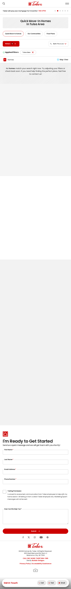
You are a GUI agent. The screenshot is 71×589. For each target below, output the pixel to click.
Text (51, 583)
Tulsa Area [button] (26, 52)
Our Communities (34, 34)
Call (41, 583)
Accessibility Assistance (41, 564)
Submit (35, 531)
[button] (3, 3)
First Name (8, 450)
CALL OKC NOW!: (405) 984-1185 (35, 558)
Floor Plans (51, 34)
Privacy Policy (25, 564)
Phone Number (10, 479)
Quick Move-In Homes (13, 34)
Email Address (10, 469)
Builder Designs (38, 560)
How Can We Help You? (12, 509)
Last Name (8, 459)
